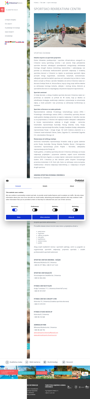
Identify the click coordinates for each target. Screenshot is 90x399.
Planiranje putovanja (12, 28)
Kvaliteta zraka (16, 362)
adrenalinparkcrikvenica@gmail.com (46, 333)
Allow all (71, 217)
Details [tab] (45, 186)
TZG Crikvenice (29, 392)
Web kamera (34, 362)
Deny (18, 217)
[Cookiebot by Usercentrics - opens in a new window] (76, 181)
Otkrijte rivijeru (10, 20)
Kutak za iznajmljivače (31, 389)
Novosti (69, 362)
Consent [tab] (18, 186)
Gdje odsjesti (9, 32)
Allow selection (45, 217)
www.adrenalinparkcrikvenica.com (45, 335)
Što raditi (8, 24)
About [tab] (72, 186)
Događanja (8, 36)
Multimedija (52, 362)
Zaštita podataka (30, 394)
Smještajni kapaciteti (31, 390)
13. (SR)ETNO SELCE (12, 10)
